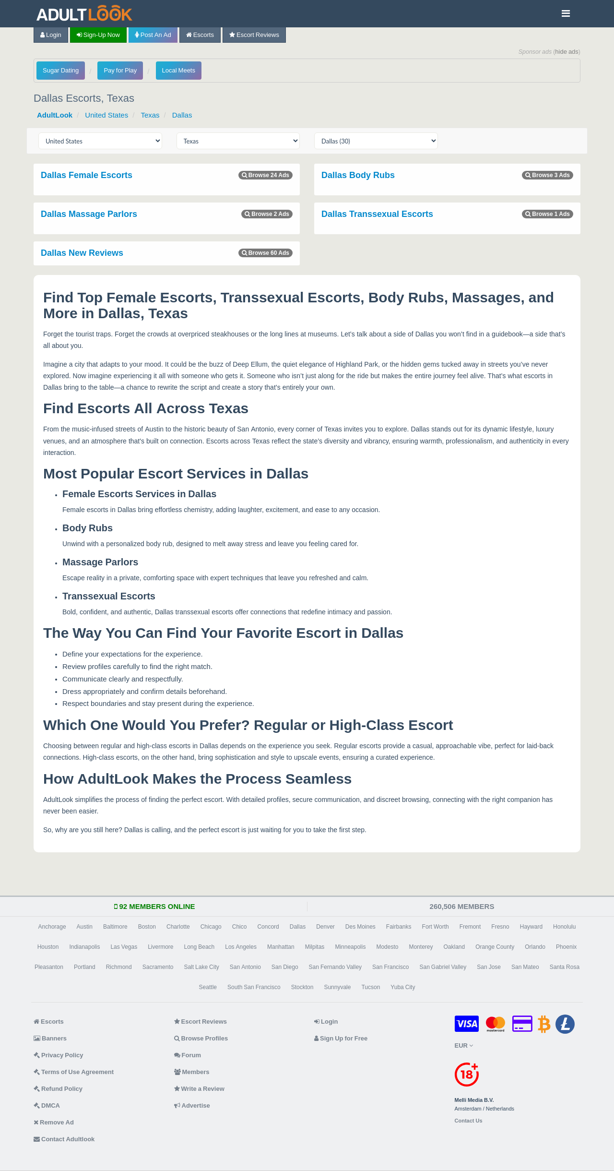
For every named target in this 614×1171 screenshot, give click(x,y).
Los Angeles (241, 947)
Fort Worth (435, 927)
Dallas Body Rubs (358, 175)
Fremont (470, 927)
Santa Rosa (564, 967)
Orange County (494, 947)
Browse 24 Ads (265, 175)
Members (192, 1072)
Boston (147, 927)
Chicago (211, 927)
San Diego (285, 967)
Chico (239, 927)
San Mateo (525, 967)
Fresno (500, 927)
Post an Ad (153, 35)
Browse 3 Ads (547, 175)
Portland (84, 967)
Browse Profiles (201, 1038)
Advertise (192, 1105)
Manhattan (281, 947)
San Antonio (245, 967)
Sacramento (158, 967)
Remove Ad (54, 1122)
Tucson (370, 987)
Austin (85, 927)
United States (106, 115)
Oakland (454, 947)
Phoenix (566, 947)
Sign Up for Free (340, 1038)
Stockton (302, 987)
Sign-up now (98, 35)
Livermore (160, 947)
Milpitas (315, 947)
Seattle (208, 987)
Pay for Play (120, 70)
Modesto (387, 947)
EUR (464, 1045)
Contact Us (469, 1120)
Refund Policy (58, 1089)
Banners (50, 1038)
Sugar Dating (61, 70)
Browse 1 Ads (547, 214)
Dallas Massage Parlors (89, 214)
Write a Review (199, 1089)
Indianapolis (84, 947)
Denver (325, 927)
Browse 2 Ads (267, 214)
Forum (187, 1055)
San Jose (489, 967)
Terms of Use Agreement (74, 1072)
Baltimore (115, 927)
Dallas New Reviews (82, 253)
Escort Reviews (254, 35)
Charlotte (178, 927)
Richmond (119, 967)
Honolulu (564, 927)
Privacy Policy (58, 1055)
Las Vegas (123, 947)
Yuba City (402, 987)
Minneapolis (350, 947)
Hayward (531, 927)
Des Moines (360, 927)
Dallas (182, 115)
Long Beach (199, 947)
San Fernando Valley (335, 967)
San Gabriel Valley (442, 967)
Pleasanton (49, 967)
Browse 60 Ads (265, 253)
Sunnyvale (337, 987)
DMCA (47, 1105)
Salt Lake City (201, 967)
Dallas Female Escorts (86, 175)
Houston (48, 947)
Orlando (535, 947)
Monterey (421, 947)
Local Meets (178, 70)
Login (50, 35)
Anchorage (52, 927)
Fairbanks (399, 927)
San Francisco (390, 967)
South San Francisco (254, 987)
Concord (268, 927)
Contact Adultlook (64, 1139)
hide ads (567, 51)
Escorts (200, 35)
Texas (150, 115)
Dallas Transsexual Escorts (377, 214)
